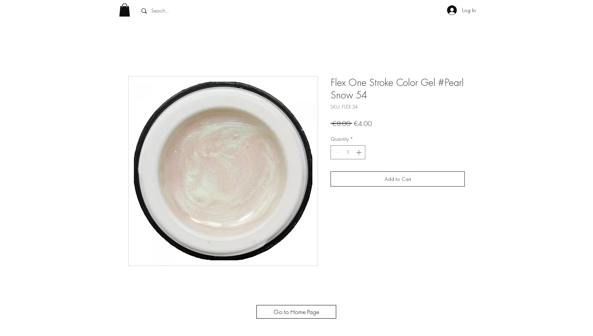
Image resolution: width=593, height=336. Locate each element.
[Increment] (359, 152)
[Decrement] (336, 152)
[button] (124, 10)
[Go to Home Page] (296, 312)
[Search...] (193, 11)
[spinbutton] (348, 152)
